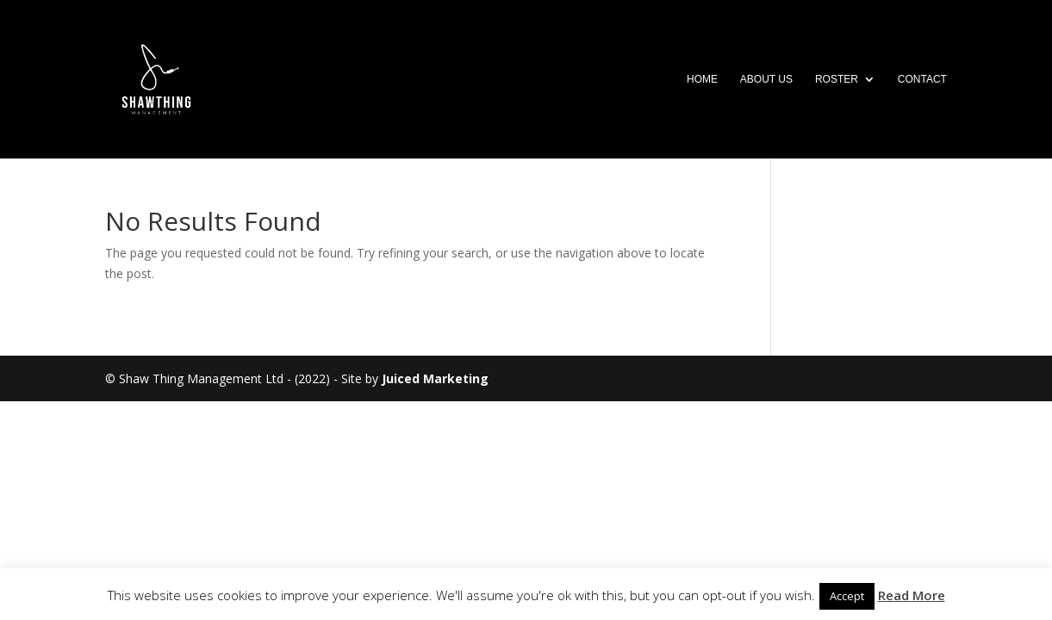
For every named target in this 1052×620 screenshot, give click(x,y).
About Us (766, 79)
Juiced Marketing (435, 378)
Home (702, 79)
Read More (911, 595)
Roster (836, 79)
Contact (922, 79)
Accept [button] (847, 596)
